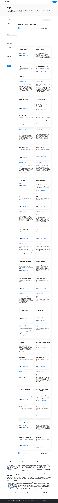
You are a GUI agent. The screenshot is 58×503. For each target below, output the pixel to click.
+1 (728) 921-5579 (42, 415)
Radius (8, 25)
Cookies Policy (47, 500)
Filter (9, 65)
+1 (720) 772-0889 (43, 288)
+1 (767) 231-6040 (25, 76)
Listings (17, 1)
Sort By (8, 60)
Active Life (22, 47)
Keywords (8, 19)
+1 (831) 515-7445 (42, 109)
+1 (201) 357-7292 (25, 379)
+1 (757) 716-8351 (25, 318)
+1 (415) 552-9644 (25, 288)
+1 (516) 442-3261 (25, 399)
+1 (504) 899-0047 (43, 431)
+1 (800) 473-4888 (25, 445)
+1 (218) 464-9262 (25, 157)
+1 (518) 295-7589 (42, 447)
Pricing (24, 1)
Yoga (25, 47)
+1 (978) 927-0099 (43, 156)
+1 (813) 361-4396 (25, 254)
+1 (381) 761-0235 (25, 366)
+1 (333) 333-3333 (42, 272)
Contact (33, 464)
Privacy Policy (35, 500)
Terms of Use (40, 500)
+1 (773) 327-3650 (42, 332)
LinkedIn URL (9, 34)
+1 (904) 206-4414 (25, 141)
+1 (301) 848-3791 (42, 366)
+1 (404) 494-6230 (43, 71)
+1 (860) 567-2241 (25, 108)
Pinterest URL (9, 47)
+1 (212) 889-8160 (42, 60)
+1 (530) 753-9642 (42, 320)
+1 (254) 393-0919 (25, 206)
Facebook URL (9, 30)
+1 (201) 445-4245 (43, 400)
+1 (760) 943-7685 (43, 123)
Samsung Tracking (38, 1)
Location (8, 23)
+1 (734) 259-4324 (25, 185)
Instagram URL (9, 43)
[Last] (26, 28)
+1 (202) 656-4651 (25, 351)
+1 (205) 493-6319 (25, 124)
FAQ (27, 1)
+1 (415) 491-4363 (42, 206)
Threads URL (9, 56)
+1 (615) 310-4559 (25, 238)
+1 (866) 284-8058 (43, 238)
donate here (9, 469)
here (16, 467)
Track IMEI (31, 1)
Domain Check (44, 1)
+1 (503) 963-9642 (43, 190)
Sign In (54, 1)
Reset (13, 65)
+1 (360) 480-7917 (25, 335)
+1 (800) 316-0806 (42, 253)
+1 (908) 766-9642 (25, 55)
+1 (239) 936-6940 (25, 411)
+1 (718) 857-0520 (25, 427)
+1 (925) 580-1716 (25, 270)
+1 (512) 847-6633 (25, 222)
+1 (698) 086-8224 (43, 140)
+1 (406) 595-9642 (43, 347)
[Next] (24, 28)
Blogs (20, 1)
